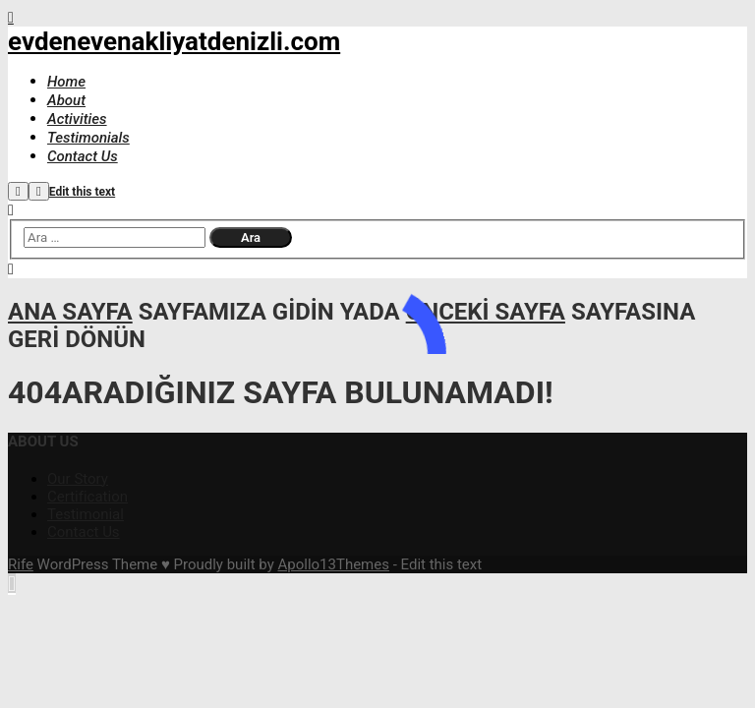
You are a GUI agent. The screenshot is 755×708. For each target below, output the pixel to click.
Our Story (77, 479)
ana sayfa (70, 311)
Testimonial (85, 514)
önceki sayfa (485, 311)
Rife (20, 564)
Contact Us (83, 532)
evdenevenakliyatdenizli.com (174, 41)
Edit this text (82, 192)
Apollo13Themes (333, 564)
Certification (87, 496)
